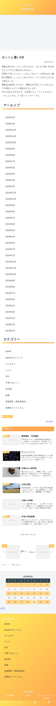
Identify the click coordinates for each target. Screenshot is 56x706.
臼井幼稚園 (10, 696)
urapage (28, 696)
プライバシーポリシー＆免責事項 (46, 697)
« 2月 (2, 609)
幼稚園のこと (7, 416)
